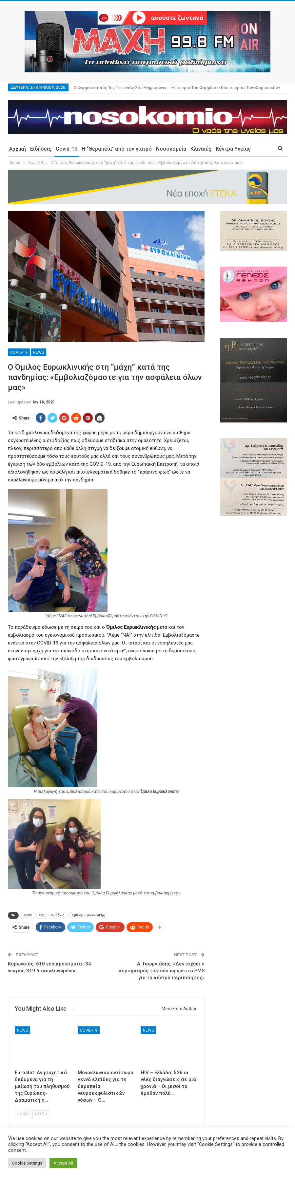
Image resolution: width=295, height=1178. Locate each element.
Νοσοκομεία (171, 149)
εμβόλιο (57, 915)
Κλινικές (200, 149)
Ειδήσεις (40, 149)
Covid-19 (66, 149)
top (41, 915)
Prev (23, 1114)
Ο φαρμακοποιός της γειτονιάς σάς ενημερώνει (120, 87)
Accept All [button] (63, 1163)
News (38, 352)
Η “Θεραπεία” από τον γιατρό (117, 149)
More (178, 87)
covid (27, 915)
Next (41, 1114)
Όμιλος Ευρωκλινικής (88, 915)
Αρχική (17, 149)
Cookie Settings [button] (27, 1163)
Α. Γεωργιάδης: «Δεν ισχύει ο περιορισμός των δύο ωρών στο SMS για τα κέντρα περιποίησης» (161, 971)
